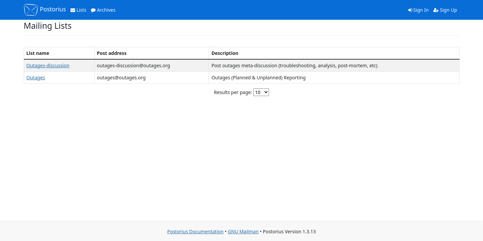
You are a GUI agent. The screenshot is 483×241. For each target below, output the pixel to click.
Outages (35, 77)
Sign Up (445, 10)
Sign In (418, 10)
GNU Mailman (243, 231)
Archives (103, 10)
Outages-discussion (48, 65)
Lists (78, 10)
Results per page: (233, 92)
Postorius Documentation (195, 231)
